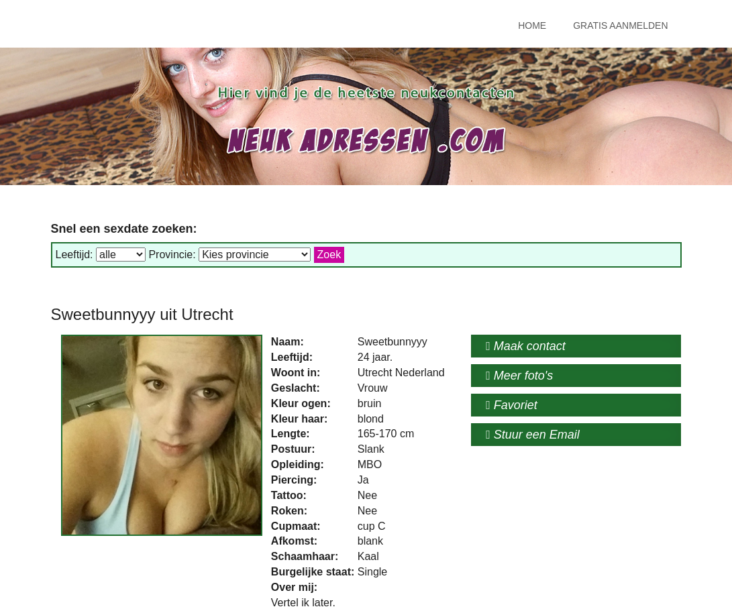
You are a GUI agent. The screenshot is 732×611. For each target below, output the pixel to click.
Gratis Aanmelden (620, 25)
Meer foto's (519, 375)
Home (532, 25)
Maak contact (526, 346)
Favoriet (511, 405)
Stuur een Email (533, 434)
